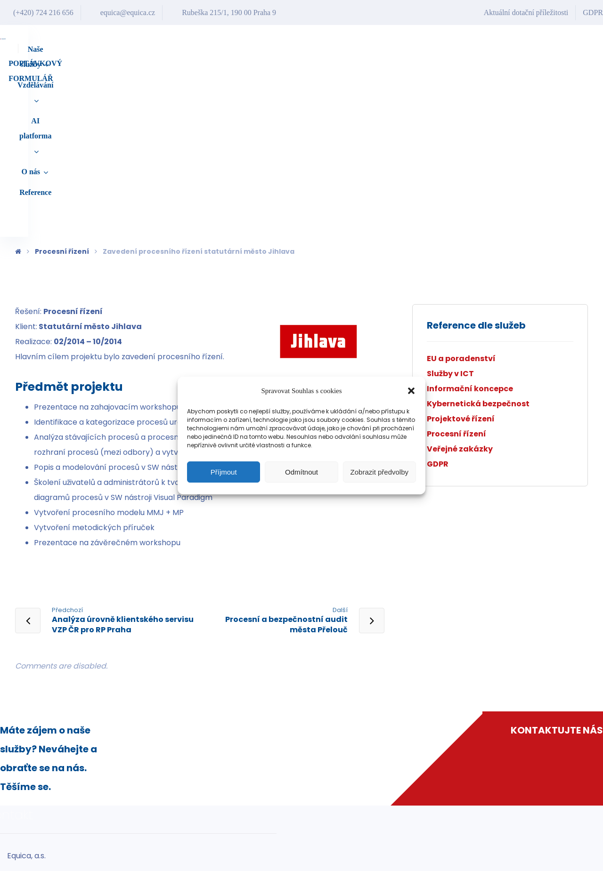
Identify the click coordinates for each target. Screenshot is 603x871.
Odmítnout (301, 472)
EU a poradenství (461, 194)
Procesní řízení (456, 270)
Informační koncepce (470, 224)
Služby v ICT (450, 209)
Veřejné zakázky (460, 285)
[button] (411, 390)
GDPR (437, 300)
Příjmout (224, 472)
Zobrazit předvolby (379, 472)
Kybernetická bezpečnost (478, 239)
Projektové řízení (461, 255)
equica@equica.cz (351, 843)
